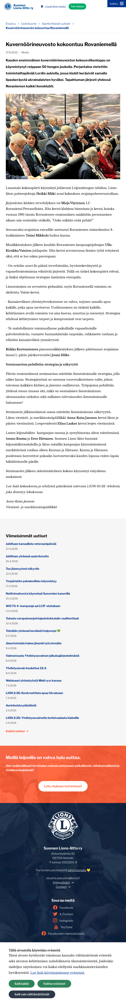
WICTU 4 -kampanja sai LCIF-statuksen (33, 606)
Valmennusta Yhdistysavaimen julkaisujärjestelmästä (42, 655)
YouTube (63, 927)
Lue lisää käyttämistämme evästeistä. (57, 972)
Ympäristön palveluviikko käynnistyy (31, 581)
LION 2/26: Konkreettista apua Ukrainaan (34, 693)
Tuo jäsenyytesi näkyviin (22, 568)
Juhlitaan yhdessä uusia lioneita (27, 556)
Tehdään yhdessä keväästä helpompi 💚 (33, 631)
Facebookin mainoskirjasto (63, 933)
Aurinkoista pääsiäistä (21, 705)
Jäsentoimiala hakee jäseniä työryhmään (34, 643)
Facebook (63, 907)
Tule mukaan (77, 6)
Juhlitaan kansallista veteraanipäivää (31, 544)
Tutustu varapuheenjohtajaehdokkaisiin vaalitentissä (42, 618)
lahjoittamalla (77, 870)
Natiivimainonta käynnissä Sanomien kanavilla (38, 593)
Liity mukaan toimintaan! (63, 786)
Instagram (63, 920)
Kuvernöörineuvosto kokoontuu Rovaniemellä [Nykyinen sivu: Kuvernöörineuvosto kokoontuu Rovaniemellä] (37, 28)
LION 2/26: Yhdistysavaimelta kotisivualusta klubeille (42, 718)
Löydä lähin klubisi (53, 6)
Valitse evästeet (54, 983)
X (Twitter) (63, 914)
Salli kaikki (21, 983)
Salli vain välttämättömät (31, 994)
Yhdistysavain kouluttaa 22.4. (26, 668)
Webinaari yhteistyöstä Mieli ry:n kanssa (33, 680)
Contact (61, 887)
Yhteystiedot (61, 882)
